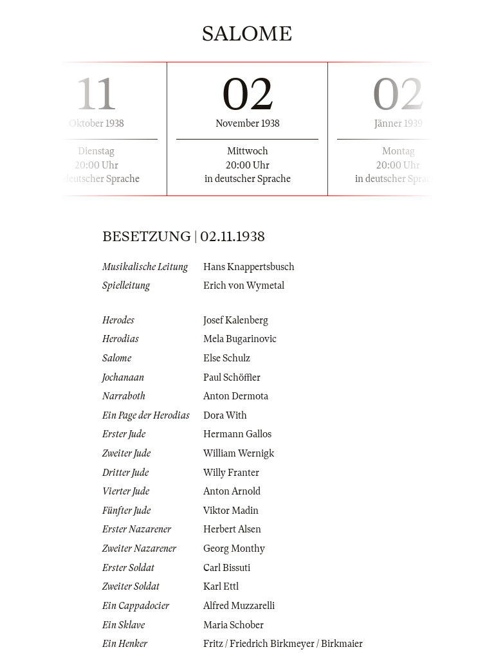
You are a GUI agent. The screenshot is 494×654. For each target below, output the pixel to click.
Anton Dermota (235, 396)
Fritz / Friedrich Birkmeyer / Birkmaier (283, 644)
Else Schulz (226, 358)
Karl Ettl (221, 586)
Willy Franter (231, 473)
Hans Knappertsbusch (249, 267)
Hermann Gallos (237, 434)
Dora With (225, 415)
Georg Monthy (234, 548)
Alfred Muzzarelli (239, 606)
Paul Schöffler (232, 377)
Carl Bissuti (226, 568)
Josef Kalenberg (235, 320)
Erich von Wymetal (243, 285)
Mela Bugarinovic (240, 339)
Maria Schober (233, 625)
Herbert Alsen (232, 529)
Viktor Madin (231, 510)
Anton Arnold (232, 491)
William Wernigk (238, 453)
